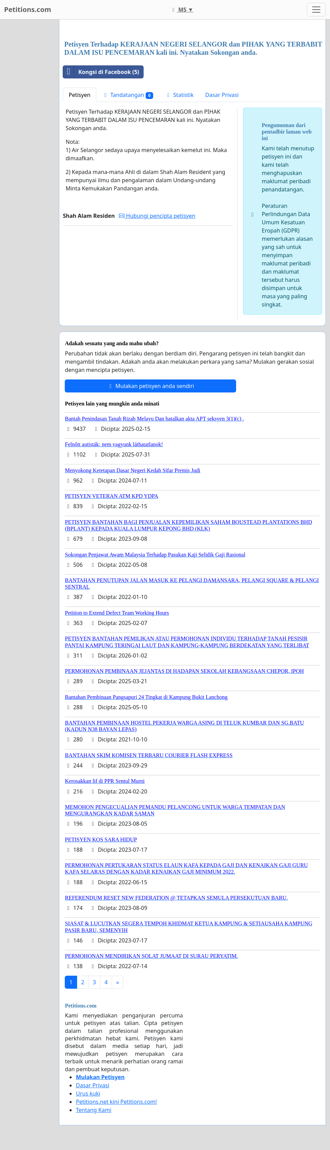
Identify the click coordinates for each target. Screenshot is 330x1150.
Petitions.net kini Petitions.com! (116, 1101)
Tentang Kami (93, 1110)
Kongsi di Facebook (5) (101, 72)
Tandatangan (127, 95)
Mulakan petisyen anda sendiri (150, 386)
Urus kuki (88, 1093)
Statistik (179, 95)
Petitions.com (27, 9)
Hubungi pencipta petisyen (157, 216)
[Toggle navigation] (316, 9)
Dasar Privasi (222, 95)
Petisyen (79, 95)
